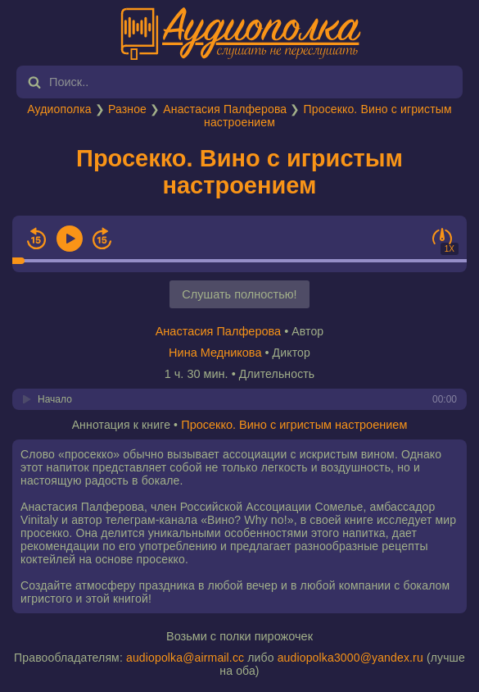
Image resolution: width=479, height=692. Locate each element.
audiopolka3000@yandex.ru (350, 657)
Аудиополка (59, 109)
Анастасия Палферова (225, 109)
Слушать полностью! (239, 294)
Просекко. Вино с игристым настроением (239, 171)
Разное (127, 109)
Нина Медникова (215, 352)
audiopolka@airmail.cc (185, 657)
